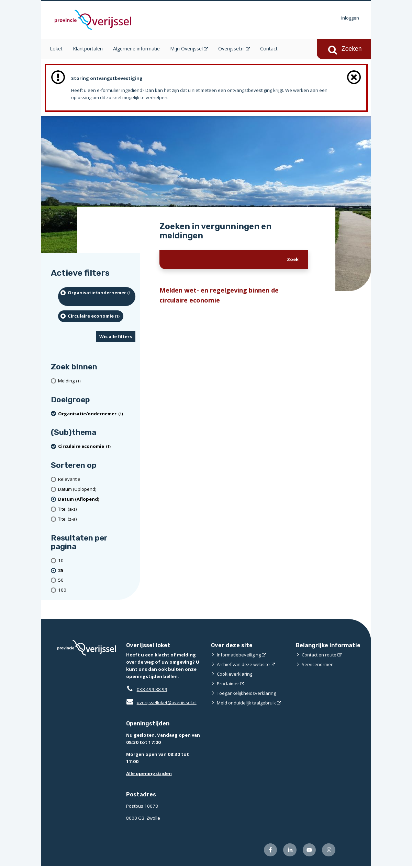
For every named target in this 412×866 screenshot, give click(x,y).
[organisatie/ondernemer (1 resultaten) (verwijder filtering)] (97, 296)
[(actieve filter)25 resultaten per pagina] (97, 571)
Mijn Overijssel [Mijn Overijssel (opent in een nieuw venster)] (186, 48)
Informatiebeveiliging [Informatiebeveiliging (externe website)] (239, 655)
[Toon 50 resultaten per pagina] (97, 580)
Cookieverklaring (234, 674)
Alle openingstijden (149, 773)
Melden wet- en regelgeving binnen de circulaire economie (219, 295)
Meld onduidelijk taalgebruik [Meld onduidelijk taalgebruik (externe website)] (246, 703)
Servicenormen (318, 664)
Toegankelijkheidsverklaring (246, 693)
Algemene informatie (136, 48)
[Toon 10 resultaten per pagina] (97, 561)
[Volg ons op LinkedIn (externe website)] (290, 850)
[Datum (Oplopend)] (97, 489)
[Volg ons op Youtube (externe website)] (309, 850)
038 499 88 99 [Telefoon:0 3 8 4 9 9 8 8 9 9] (152, 689)
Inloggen (350, 18)
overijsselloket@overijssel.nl (161, 702)
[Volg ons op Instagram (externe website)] (328, 850)
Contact (269, 48)
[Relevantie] (97, 479)
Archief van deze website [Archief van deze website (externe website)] (243, 664)
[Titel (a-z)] (97, 509)
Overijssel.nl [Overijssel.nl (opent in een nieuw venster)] (231, 48)
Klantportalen (88, 48)
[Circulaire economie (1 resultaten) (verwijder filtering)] (91, 316)
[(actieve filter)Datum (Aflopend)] (97, 499)
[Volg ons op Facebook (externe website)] (270, 850)
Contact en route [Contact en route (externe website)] (319, 655)
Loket (56, 48)
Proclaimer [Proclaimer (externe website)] (228, 683)
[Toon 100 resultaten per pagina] (97, 590)
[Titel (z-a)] (97, 519)
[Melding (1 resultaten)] (97, 381)
